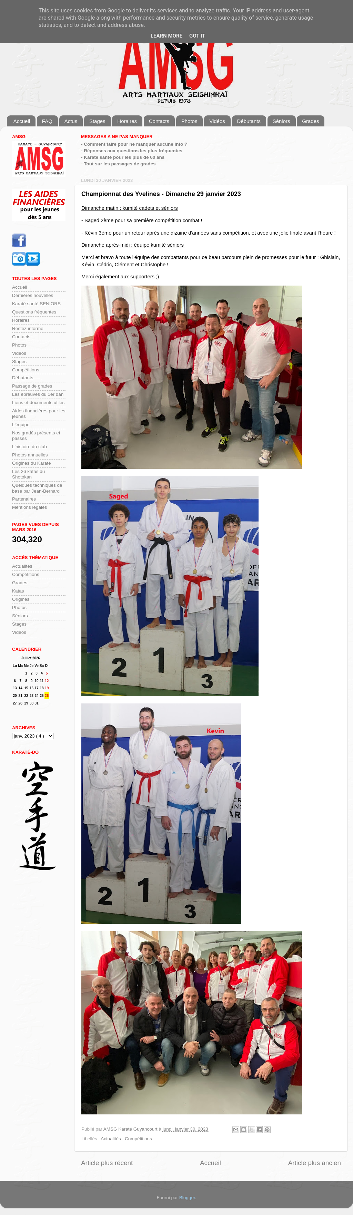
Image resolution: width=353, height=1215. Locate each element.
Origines (20, 599)
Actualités (111, 1138)
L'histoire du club (29, 446)
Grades (310, 121)
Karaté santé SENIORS (36, 303)
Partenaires (24, 499)
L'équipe (21, 424)
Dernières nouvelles (32, 295)
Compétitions (138, 1138)
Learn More (166, 36)
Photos (189, 121)
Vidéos (217, 121)
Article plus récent (107, 1162)
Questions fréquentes (34, 312)
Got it (197, 36)
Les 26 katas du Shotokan (28, 474)
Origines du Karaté (31, 463)
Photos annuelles (30, 454)
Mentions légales (29, 507)
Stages (97, 121)
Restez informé (27, 328)
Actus (71, 121)
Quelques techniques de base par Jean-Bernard (37, 488)
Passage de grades (32, 386)
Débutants (249, 121)
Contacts (159, 121)
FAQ (47, 121)
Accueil (21, 121)
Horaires (127, 121)
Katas (18, 591)
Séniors (281, 121)
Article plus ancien (314, 1162)
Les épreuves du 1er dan (37, 394)
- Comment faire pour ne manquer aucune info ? (134, 144)
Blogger (187, 1197)
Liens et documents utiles (38, 402)
